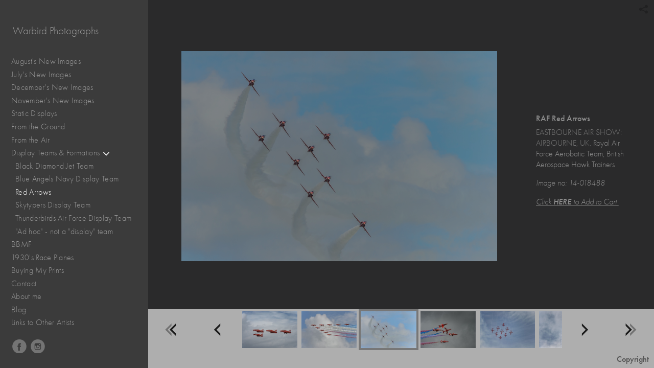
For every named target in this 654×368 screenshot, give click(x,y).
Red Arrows (33, 192)
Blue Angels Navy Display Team (67, 178)
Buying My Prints (37, 270)
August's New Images (46, 61)
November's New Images (53, 100)
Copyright (633, 359)
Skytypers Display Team (52, 205)
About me (26, 296)
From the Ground (43, 127)
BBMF (21, 244)
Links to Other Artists (42, 322)
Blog (18, 309)
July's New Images (41, 74)
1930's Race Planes (47, 258)
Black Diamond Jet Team (54, 166)
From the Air (35, 140)
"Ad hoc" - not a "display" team (64, 231)
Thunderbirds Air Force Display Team (73, 218)
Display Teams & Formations (60, 153)
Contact (23, 283)
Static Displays (39, 114)
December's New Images (52, 87)
